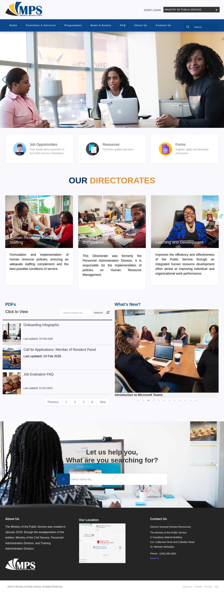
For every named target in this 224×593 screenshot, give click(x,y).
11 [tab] (190, 400)
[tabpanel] (167, 353)
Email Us (154, 558)
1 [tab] (138, 400)
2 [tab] (143, 400)
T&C (216, 586)
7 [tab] (169, 400)
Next (103, 402)
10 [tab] (185, 400)
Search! (98, 312)
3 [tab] (148, 400)
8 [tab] (174, 400)
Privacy (208, 586)
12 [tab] (195, 400)
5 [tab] (159, 400)
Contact (198, 586)
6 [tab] (164, 400)
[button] (110, 124)
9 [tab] (180, 400)
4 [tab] (153, 400)
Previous (53, 402)
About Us (187, 586)
